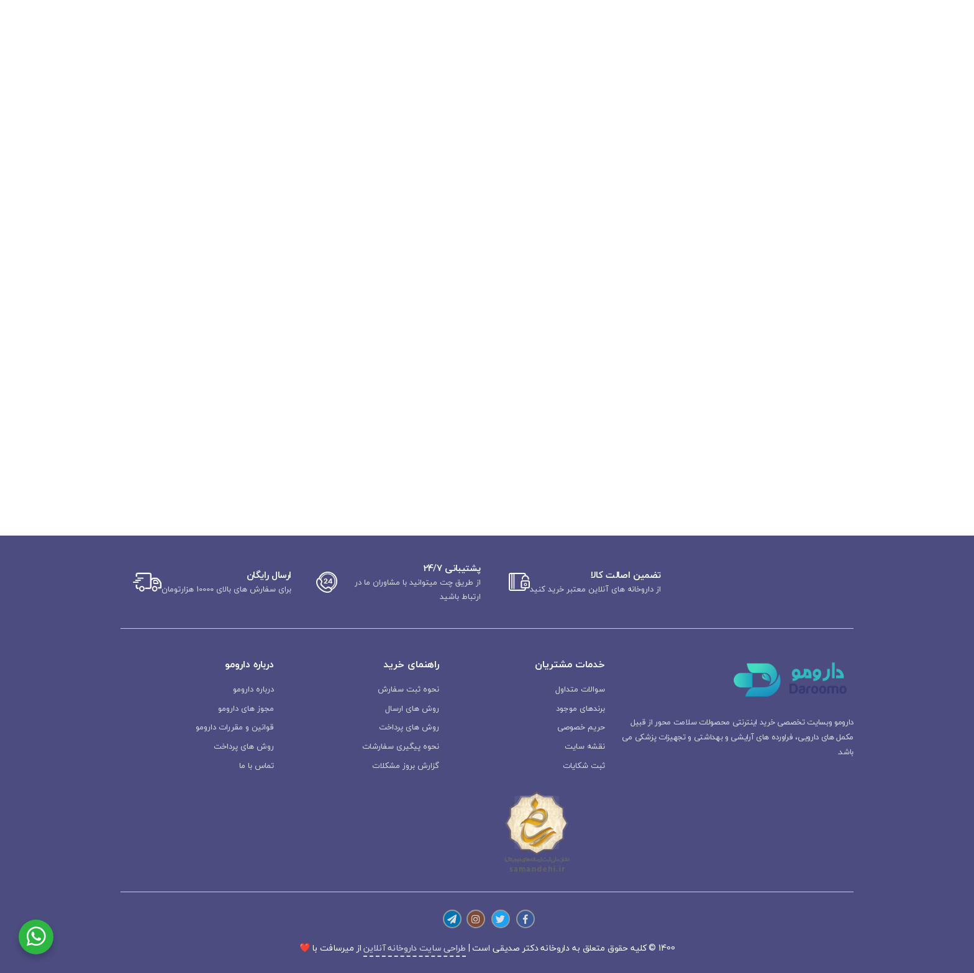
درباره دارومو (253, 689)
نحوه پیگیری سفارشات (400, 746)
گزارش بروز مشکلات (405, 765)
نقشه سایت (585, 746)
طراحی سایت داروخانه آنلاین (414, 948)
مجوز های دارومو (246, 708)
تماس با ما (256, 765)
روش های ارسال (412, 708)
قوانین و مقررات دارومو (235, 727)
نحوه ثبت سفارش (408, 689)
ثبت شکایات (584, 765)
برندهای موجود (580, 708)
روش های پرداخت (409, 727)
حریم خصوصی (581, 727)
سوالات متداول (580, 689)
